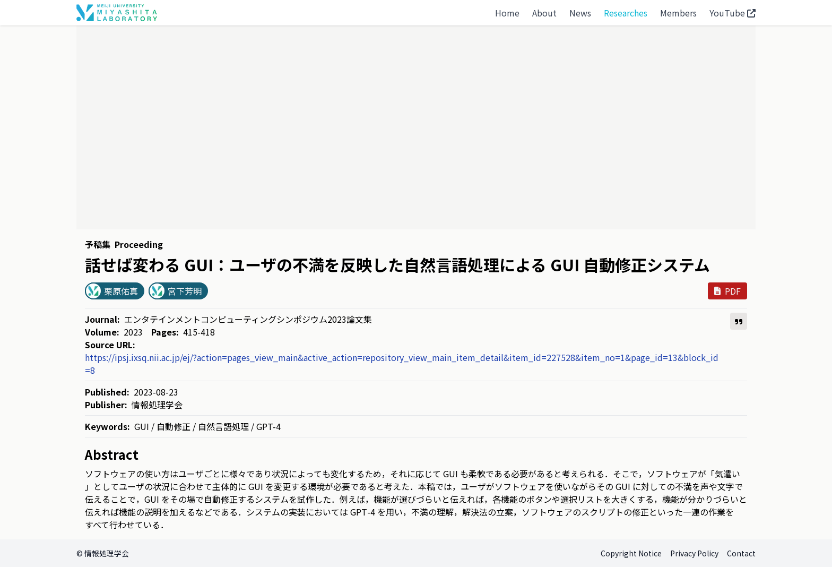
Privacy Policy (694, 553)
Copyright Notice (631, 553)
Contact (741, 553)
